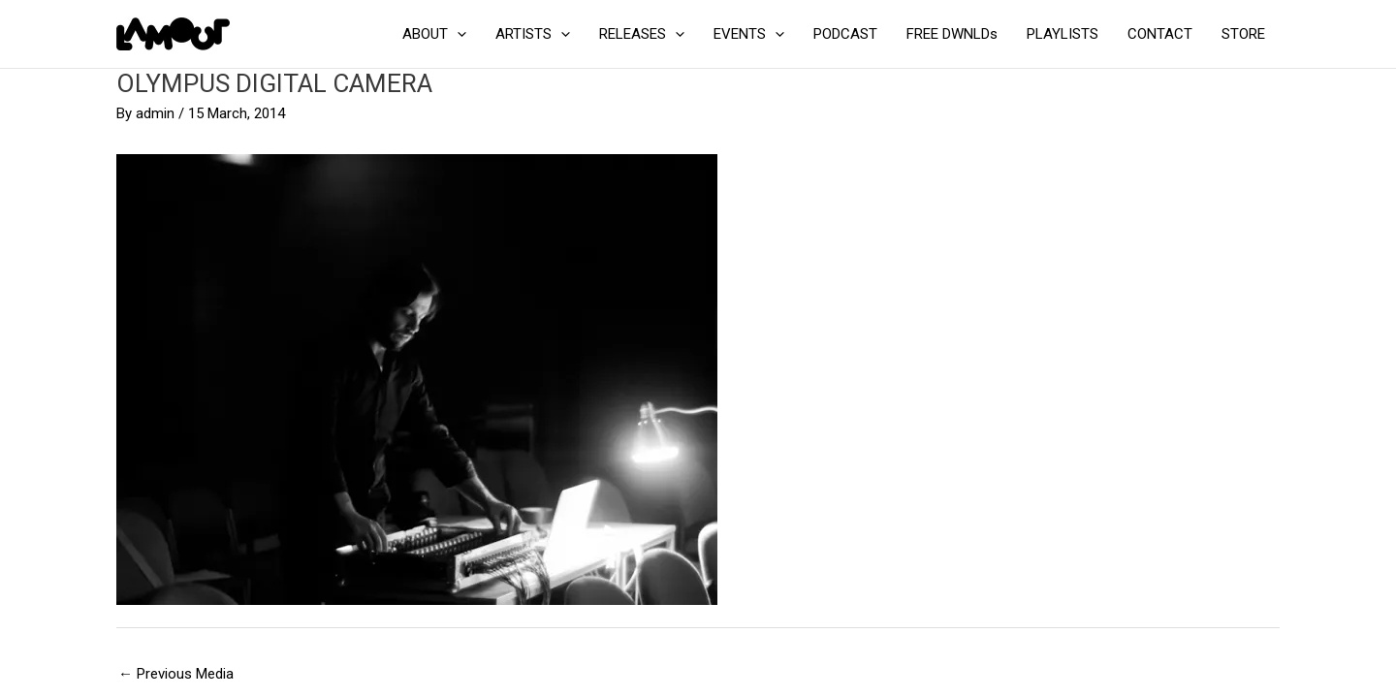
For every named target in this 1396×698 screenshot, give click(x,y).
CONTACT (1159, 34)
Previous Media (176, 673)
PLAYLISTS (1062, 34)
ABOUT (434, 34)
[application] (457, 34)
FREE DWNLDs (952, 34)
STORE (1243, 34)
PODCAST (845, 34)
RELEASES (641, 34)
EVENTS (749, 34)
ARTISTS (532, 34)
